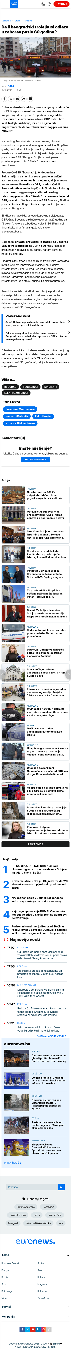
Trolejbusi (30, 386)
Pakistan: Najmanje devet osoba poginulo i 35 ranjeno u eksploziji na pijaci (49, 1125)
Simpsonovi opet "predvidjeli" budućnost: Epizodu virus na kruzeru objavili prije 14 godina (46, 1148)
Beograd (10, 386)
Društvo (28, 20)
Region (21, 1023)
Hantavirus (48, 1206)
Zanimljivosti (39, 1140)
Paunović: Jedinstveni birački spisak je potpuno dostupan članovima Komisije (45, 653)
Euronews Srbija (26, 1206)
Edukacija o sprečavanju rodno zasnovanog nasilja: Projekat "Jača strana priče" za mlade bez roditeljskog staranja (46, 692)
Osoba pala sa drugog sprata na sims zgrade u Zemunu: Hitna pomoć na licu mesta (47, 791)
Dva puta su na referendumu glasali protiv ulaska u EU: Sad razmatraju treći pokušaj (49, 1058)
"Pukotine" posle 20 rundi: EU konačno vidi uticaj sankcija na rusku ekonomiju (37, 899)
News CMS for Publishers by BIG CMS (35, 1347)
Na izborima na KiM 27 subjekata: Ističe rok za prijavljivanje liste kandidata (44, 495)
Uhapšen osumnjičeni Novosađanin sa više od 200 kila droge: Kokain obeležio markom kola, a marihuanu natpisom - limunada (47, 771)
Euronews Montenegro (20, 409)
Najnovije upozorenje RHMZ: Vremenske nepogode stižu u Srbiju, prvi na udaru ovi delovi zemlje (39, 915)
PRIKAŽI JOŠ (13, 1162)
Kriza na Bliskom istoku (20, 423)
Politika (31, 489)
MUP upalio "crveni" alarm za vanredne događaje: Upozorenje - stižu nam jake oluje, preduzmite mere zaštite (47, 712)
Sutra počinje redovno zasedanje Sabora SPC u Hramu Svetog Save (47, 672)
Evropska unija (18, 1215)
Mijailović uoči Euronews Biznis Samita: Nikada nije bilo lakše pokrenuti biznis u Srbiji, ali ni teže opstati (40, 993)
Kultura (41, 1277)
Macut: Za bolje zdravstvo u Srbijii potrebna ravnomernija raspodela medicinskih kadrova (47, 613)
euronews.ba (17, 1044)
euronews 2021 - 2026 (34, 1343)
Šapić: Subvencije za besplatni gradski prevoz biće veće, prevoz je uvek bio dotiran (35, 323)
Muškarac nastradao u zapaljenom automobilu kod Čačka (44, 731)
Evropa (36, 1051)
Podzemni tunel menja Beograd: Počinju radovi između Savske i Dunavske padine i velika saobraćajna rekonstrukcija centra (39, 930)
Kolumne (42, 1291)
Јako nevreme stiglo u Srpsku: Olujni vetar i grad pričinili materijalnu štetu (38, 1029)
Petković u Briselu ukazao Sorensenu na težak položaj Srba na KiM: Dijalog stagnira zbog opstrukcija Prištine (45, 574)
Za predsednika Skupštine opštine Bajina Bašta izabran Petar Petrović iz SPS (44, 593)
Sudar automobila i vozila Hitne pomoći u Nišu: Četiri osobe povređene (46, 633)
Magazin (42, 1284)
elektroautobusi (16, 392)
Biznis (5, 1277)
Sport (5, 1284)
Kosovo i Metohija (17, 416)
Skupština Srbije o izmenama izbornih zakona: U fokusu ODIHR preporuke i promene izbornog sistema (45, 534)
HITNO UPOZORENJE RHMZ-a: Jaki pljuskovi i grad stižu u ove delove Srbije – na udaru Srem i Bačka (39, 869)
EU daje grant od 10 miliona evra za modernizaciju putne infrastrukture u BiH (49, 1080)
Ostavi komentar (35, 459)
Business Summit (26, 985)
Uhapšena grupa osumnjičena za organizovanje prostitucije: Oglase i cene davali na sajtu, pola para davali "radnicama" (47, 751)
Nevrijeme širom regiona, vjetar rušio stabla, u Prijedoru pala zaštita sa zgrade (47, 1104)
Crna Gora (43, 1298)
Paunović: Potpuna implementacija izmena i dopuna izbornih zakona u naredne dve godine (47, 830)
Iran (61, 1223)
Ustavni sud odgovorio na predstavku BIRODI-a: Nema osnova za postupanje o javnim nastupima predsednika (46, 515)
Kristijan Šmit (54, 1215)
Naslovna (6, 20)
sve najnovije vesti (52, 1036)
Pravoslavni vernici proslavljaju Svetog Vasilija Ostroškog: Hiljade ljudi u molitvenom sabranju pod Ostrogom (46, 810)
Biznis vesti (23, 947)
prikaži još (35, 844)
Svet (40, 1270)
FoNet (11, 86)
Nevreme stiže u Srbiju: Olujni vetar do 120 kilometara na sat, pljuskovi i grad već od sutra (40, 884)
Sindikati (50, 386)
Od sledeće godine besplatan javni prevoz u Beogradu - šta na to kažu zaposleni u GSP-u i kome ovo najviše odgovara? (36, 336)
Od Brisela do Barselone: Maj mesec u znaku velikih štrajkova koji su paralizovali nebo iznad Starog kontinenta (42, 955)
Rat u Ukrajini (43, 416)
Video (5, 1298)
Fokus (35, 1118)
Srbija (17, 20)
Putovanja (7, 1291)
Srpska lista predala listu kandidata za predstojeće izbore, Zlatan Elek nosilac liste (46, 554)
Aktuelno (32, 627)
